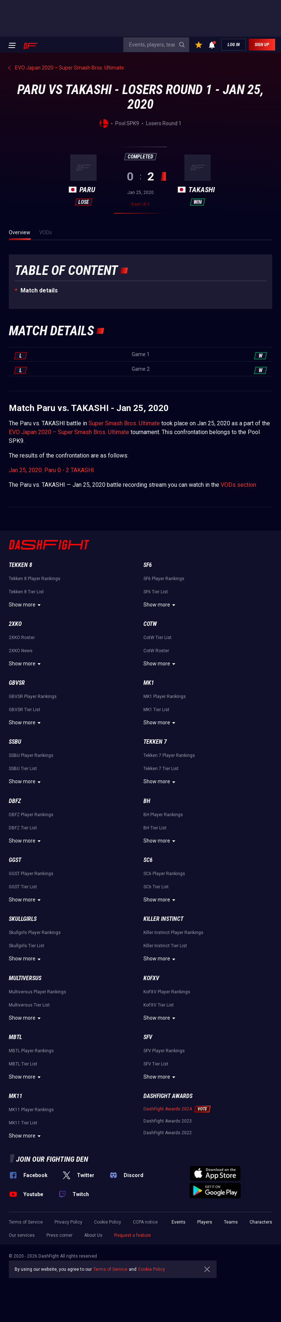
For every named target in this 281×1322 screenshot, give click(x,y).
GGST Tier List (23, 886)
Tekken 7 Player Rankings (169, 755)
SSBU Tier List (23, 768)
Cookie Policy (107, 1222)
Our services (22, 1235)
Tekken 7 (155, 741)
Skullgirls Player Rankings (35, 932)
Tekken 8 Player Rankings (34, 578)
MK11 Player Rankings (31, 1109)
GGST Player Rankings (31, 873)
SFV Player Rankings (164, 1050)
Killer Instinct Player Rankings (173, 932)
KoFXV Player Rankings (166, 991)
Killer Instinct (163, 918)
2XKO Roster (22, 637)
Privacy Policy (68, 1222)
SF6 (147, 564)
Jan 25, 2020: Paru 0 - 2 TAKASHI (51, 470)
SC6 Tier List (156, 886)
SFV (147, 1037)
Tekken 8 (20, 564)
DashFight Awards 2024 (167, 1109)
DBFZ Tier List (23, 827)
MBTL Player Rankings (31, 1050)
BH (146, 801)
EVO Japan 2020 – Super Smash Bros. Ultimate (69, 432)
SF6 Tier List (155, 591)
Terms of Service (26, 1222)
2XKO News (21, 650)
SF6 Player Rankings (163, 578)
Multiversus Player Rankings (37, 991)
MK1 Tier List (156, 709)
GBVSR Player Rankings (33, 696)
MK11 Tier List (23, 1122)
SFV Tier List (155, 1064)
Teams (231, 1222)
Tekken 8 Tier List (26, 591)
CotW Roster (156, 650)
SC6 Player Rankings (164, 873)
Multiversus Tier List (29, 1005)
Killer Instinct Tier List (165, 945)
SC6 (148, 859)
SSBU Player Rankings (31, 755)
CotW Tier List (157, 637)
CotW (150, 623)
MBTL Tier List (23, 1064)
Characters (261, 1222)
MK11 (15, 1096)
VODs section (238, 484)
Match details (39, 290)
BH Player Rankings (163, 814)
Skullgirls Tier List (26, 945)
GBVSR (17, 682)
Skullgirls (23, 918)
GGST (15, 859)
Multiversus (25, 978)
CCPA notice (145, 1222)
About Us (93, 1235)
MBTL (15, 1037)
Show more (26, 605)
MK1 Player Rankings (164, 696)
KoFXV (151, 978)
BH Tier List (154, 827)
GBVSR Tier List (24, 709)
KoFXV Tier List (158, 1005)
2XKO (15, 623)
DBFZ (15, 801)
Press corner (59, 1235)
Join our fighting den (52, 1159)
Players (204, 1222)
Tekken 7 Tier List (161, 768)
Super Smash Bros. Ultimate (124, 423)
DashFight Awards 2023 (167, 1121)
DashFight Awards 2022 (167, 1132)
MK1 (148, 682)
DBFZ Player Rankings (31, 814)
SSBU (15, 741)
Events (179, 1222)
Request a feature (132, 1235)
